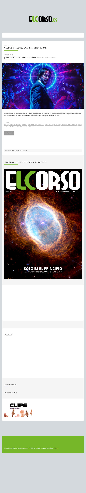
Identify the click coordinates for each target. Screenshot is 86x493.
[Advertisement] (43, 7)
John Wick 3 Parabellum (69, 125)
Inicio (5, 45)
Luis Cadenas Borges (47, 57)
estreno (24, 125)
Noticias (10, 45)
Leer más (9, 133)
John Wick (57, 125)
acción (6, 125)
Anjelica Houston (15, 125)
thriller (30, 126)
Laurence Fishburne (16, 126)
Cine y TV (7, 122)
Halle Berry (32, 125)
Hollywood (40, 125)
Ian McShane (49, 125)
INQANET (56, 448)
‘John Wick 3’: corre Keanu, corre (20, 57)
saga (25, 126)
